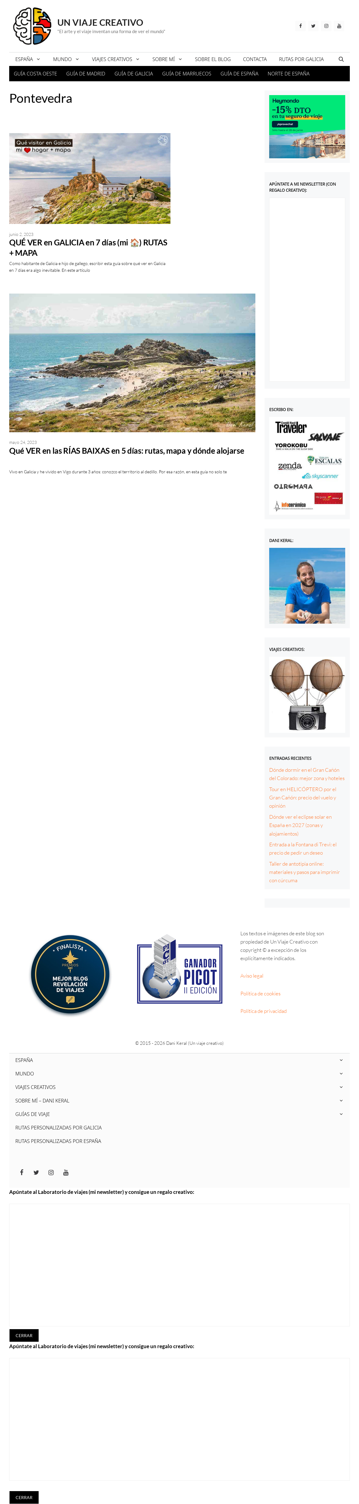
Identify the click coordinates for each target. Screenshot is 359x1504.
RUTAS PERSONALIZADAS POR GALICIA (58, 1127)
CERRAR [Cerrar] (24, 1335)
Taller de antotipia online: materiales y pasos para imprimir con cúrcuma (304, 871)
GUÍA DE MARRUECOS (186, 73)
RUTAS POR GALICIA (301, 59)
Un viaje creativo (100, 22)
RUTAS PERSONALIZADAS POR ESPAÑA (58, 1141)
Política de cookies (260, 993)
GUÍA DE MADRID (85, 73)
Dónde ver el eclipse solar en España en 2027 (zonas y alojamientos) (300, 825)
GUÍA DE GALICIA (133, 73)
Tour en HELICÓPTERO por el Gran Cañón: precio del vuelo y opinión (302, 797)
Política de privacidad (263, 1011)
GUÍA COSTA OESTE (35, 73)
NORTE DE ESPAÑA (289, 73)
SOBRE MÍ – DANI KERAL (182, 1100)
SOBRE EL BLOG (213, 59)
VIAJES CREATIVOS (119, 59)
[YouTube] (339, 26)
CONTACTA (255, 59)
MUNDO (69, 59)
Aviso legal (251, 975)
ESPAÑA (31, 59)
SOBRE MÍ (170, 59)
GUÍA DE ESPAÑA (239, 73)
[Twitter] (313, 26)
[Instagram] (326, 26)
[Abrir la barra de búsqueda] (341, 59)
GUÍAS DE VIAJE (182, 1114)
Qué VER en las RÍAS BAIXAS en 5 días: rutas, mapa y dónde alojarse (126, 451)
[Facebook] (300, 26)
